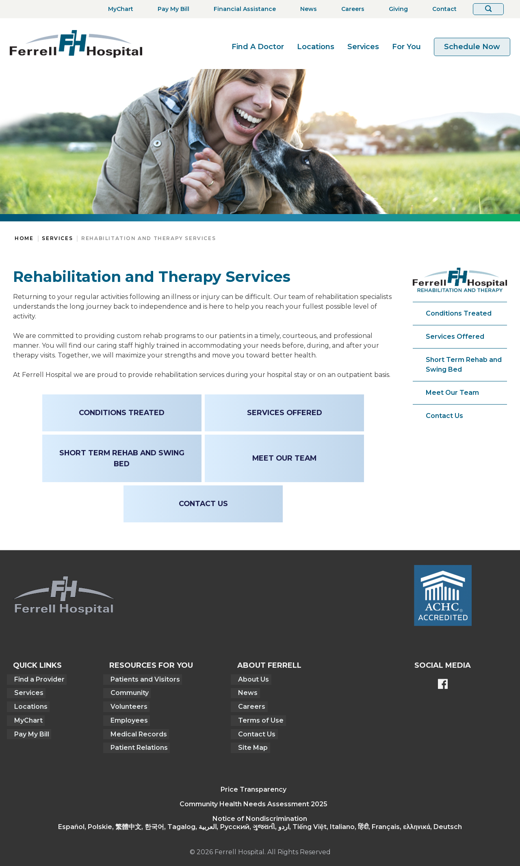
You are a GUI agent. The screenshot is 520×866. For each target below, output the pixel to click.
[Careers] (350, 9)
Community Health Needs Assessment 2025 (253, 800)
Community (127, 692)
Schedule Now (472, 46)
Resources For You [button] (150, 665)
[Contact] (442, 9)
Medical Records (136, 731)
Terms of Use (259, 718)
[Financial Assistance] (242, 9)
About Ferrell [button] (268, 665)
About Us (251, 679)
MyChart (27, 718)
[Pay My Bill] (171, 9)
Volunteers (126, 705)
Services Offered (455, 336)
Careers (250, 705)
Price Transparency (253, 785)
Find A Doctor (258, 46)
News (246, 692)
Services (363, 46)
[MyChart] (118, 9)
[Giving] (396, 9)
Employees (126, 718)
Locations (315, 46)
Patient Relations (136, 744)
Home (24, 238)
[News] (306, 9)
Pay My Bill (30, 731)
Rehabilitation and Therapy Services (148, 238)
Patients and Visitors (143, 679)
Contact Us (444, 416)
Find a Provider (38, 679)
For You (406, 46)
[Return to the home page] (76, 44)
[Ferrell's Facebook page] (443, 685)
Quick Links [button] (37, 665)
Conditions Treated (459, 313)
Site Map (251, 744)
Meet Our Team (452, 392)
